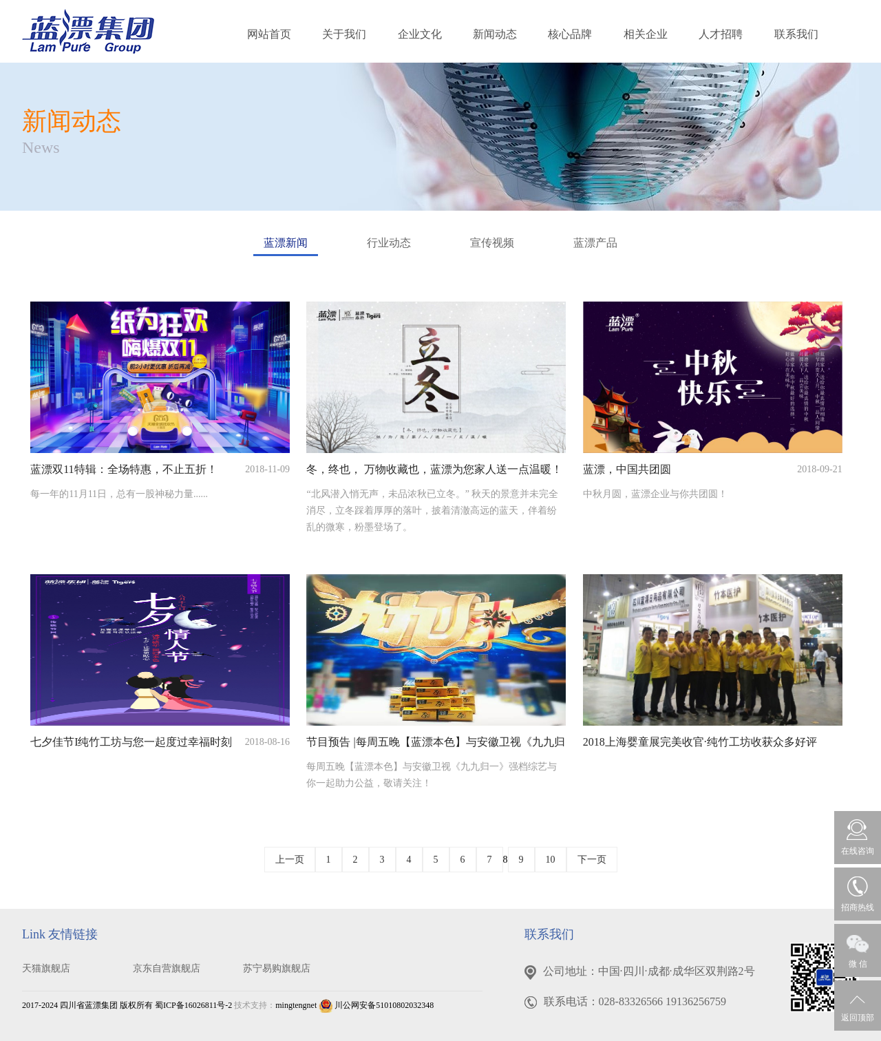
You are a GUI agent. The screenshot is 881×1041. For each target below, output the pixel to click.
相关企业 (646, 34)
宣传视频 (492, 243)
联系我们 (796, 34)
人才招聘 (721, 34)
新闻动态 (495, 34)
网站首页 (269, 34)
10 (550, 859)
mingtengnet (296, 1005)
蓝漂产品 (595, 243)
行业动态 (389, 243)
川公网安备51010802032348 (376, 1005)
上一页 (289, 859)
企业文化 (420, 34)
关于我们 (344, 34)
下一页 (591, 859)
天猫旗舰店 (46, 968)
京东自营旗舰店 (166, 968)
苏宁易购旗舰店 (276, 968)
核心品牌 (570, 34)
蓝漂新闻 (285, 246)
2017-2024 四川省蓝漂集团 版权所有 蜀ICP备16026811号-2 (127, 1005)
